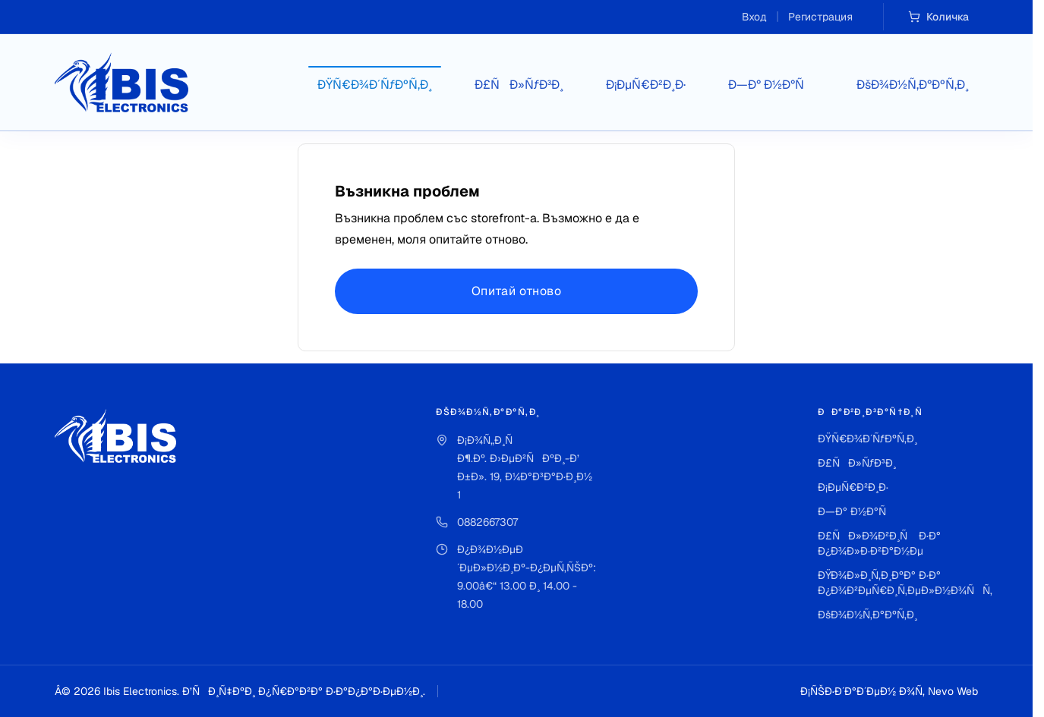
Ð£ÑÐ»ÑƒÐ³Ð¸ (519, 85)
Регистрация (820, 17)
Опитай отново (516, 291)
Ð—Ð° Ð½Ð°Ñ (771, 85)
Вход (754, 17)
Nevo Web (953, 691)
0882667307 (487, 522)
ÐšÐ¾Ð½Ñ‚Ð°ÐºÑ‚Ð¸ (912, 85)
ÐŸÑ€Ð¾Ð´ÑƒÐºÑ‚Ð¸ (374, 85)
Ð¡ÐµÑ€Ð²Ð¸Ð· (646, 85)
